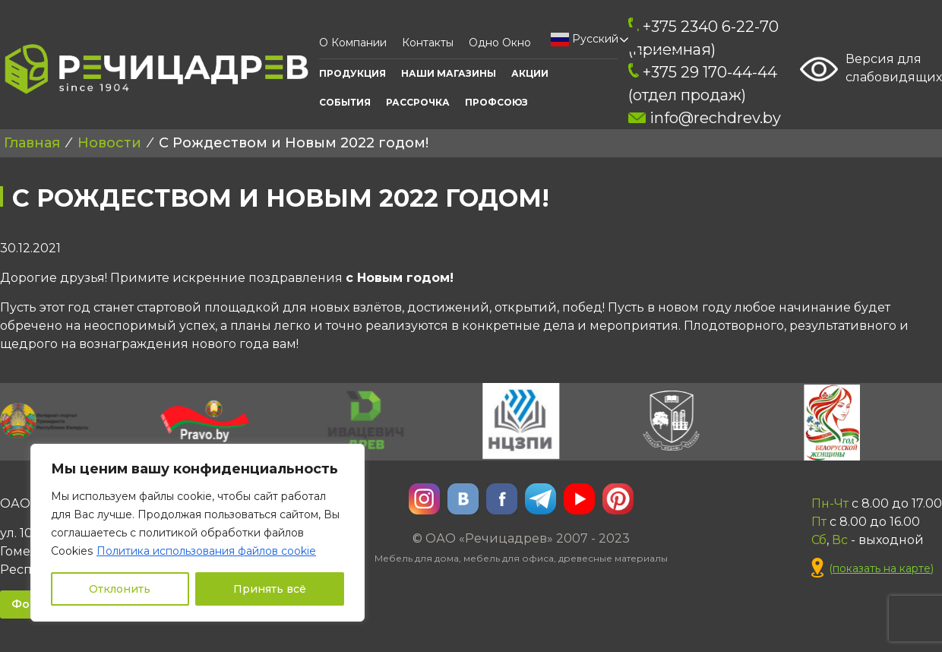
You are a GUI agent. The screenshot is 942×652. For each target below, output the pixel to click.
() (872, 569)
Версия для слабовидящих (871, 69)
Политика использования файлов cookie (206, 551)
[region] (197, 533)
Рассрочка (418, 102)
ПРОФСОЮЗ (496, 102)
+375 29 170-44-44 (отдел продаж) (702, 83)
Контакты (428, 42)
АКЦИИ (529, 73)
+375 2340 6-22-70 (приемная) (703, 38)
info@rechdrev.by (704, 118)
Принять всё (269, 589)
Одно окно (500, 42)
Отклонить (119, 589)
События (345, 102)
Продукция (352, 73)
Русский (584, 39)
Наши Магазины (448, 73)
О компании (353, 42)
